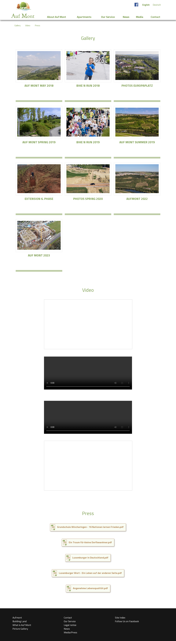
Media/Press (70, 632)
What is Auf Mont (22, 625)
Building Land (20, 621)
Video (27, 25)
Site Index (120, 617)
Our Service (70, 621)
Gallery (17, 25)
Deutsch (157, 5)
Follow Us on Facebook (127, 621)
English (146, 5)
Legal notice (70, 625)
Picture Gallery (20, 629)
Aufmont (17, 617)
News (67, 629)
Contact (68, 617)
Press (37, 25)
